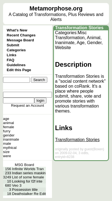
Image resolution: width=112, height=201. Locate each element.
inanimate (11, 139)
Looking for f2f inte (27, 181)
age (6, 119)
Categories (16, 50)
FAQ (10, 60)
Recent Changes (21, 35)
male (7, 143)
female (8, 127)
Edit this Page (19, 70)
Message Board (20, 40)
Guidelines (16, 65)
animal (8, 123)
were (7, 156)
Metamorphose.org (56, 8)
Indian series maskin (29, 173)
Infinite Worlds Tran (28, 169)
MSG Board (24, 165)
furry (7, 131)
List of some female (28, 177)
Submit (13, 45)
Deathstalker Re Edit (29, 194)
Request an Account (27, 105)
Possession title (25, 189)
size (6, 152)
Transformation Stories (79, 27)
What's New (17, 30)
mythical (10, 148)
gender (9, 135)
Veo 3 (17, 185)
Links (11, 55)
